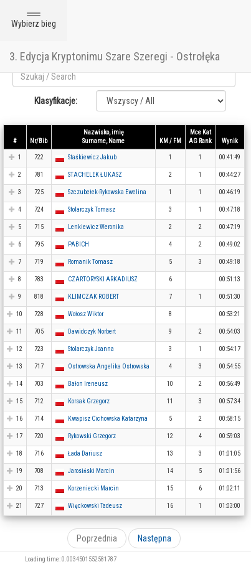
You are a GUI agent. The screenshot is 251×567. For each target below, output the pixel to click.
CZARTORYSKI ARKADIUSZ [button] (103, 279)
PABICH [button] (78, 244)
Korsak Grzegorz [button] (89, 401)
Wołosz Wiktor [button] (85, 314)
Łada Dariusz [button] (85, 453)
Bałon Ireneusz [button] (88, 383)
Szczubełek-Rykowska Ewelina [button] (107, 192)
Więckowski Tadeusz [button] (95, 505)
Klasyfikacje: (55, 101)
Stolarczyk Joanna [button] (91, 348)
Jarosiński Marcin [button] (91, 470)
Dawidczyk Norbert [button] (92, 331)
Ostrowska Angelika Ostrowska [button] (108, 366)
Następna (154, 538)
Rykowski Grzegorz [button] (92, 436)
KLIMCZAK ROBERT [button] (93, 296)
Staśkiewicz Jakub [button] (92, 157)
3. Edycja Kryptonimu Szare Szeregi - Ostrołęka (114, 56)
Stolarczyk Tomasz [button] (91, 209)
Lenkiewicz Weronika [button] (96, 226)
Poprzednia (97, 538)
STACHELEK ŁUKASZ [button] (95, 174)
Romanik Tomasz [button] (90, 261)
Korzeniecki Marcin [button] (93, 488)
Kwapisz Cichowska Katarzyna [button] (108, 418)
